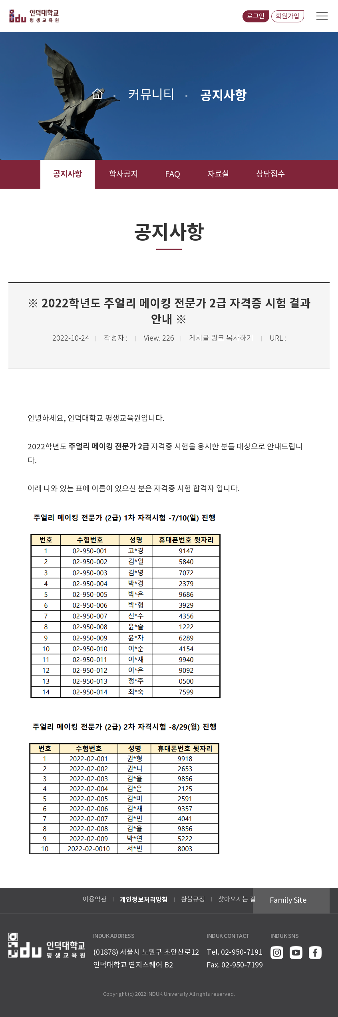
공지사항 (67, 174)
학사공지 (123, 174)
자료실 (218, 174)
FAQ (172, 174)
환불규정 (193, 899)
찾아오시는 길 (237, 899)
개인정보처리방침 (144, 900)
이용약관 (95, 899)
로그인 (256, 16)
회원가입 (288, 16)
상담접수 (270, 174)
